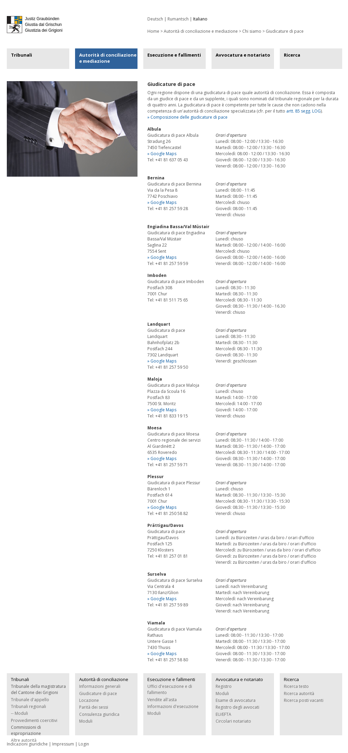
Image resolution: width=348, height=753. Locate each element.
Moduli (85, 721)
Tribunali (21, 55)
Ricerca (292, 55)
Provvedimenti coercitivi (34, 720)
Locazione (89, 700)
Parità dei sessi (93, 707)
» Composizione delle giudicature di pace (187, 117)
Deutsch (155, 19)
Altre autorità (24, 740)
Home (153, 31)
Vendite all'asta (162, 700)
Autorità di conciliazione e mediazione (201, 31)
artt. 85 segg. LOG (303, 111)
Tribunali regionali (28, 706)
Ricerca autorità (299, 693)
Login (83, 744)
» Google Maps (161, 154)
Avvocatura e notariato (243, 55)
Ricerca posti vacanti (303, 700)
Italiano (200, 19)
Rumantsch (178, 19)
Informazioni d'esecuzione (173, 706)
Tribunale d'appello (30, 700)
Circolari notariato (233, 721)
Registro (224, 686)
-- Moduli (19, 713)
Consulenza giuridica (99, 714)
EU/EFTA (223, 714)
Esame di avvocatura (236, 700)
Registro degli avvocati (237, 707)
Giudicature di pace (285, 31)
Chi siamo (251, 31)
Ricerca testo (296, 686)
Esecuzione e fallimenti (174, 55)
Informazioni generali (99, 686)
